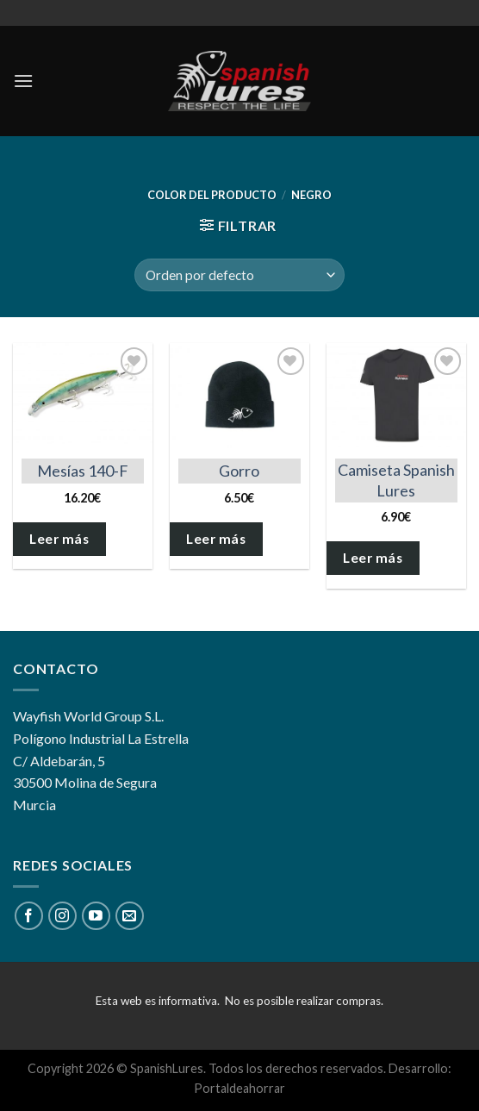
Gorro (239, 470)
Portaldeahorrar (239, 1088)
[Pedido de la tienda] (239, 275)
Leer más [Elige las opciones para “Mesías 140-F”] (59, 538)
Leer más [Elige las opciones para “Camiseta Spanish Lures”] (372, 557)
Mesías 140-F (82, 470)
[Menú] (23, 80)
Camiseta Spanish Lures (396, 479)
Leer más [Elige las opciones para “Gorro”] (216, 538)
